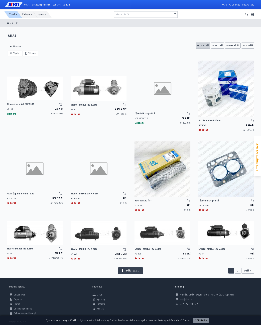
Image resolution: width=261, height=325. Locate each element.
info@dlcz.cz (248, 5)
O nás (27, 5)
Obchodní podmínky (41, 5)
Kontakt (66, 5)
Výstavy (57, 5)
